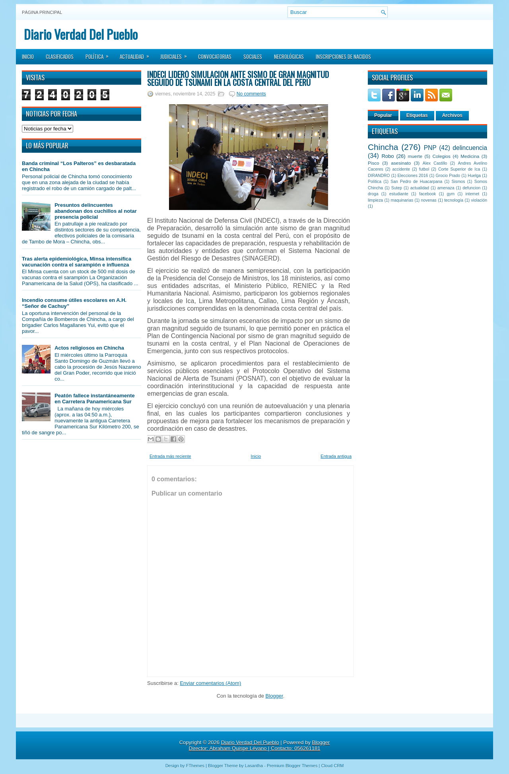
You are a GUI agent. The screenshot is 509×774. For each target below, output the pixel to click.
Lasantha (254, 765)
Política (99, 54)
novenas (429, 200)
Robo (387, 156)
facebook (427, 194)
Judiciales (176, 54)
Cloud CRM (332, 765)
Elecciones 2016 (413, 175)
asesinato (401, 162)
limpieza (375, 200)
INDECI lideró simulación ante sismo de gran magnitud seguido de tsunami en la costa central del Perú (238, 78)
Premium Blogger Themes (292, 765)
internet (472, 194)
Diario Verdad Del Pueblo (81, 34)
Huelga (474, 175)
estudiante (398, 194)
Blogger (274, 696)
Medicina (469, 156)
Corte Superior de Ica (459, 169)
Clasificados (60, 56)
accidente (401, 169)
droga (373, 194)
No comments (251, 94)
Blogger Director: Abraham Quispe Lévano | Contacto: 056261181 (259, 745)
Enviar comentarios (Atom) (210, 683)
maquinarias (402, 200)
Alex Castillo (435, 163)
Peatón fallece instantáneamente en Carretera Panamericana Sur (94, 399)
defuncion (471, 188)
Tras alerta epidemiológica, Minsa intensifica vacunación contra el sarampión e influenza (76, 262)
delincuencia (470, 147)
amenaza (446, 188)
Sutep (396, 188)
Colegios (441, 156)
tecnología (453, 200)
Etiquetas (417, 115)
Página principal (42, 12)
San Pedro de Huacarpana (416, 181)
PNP (430, 147)
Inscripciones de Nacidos (343, 56)
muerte (415, 156)
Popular (383, 115)
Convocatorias (214, 56)
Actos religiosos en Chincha (89, 348)
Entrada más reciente (170, 456)
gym (451, 194)
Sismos (458, 181)
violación (479, 200)
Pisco (373, 162)
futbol (424, 169)
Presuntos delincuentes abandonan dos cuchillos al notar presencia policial (95, 211)
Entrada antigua (336, 456)
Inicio (28, 56)
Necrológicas (289, 56)
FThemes (195, 765)
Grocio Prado (447, 175)
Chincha (383, 147)
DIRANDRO (379, 175)
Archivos (452, 115)
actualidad (419, 188)
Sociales (252, 56)
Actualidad (137, 54)
